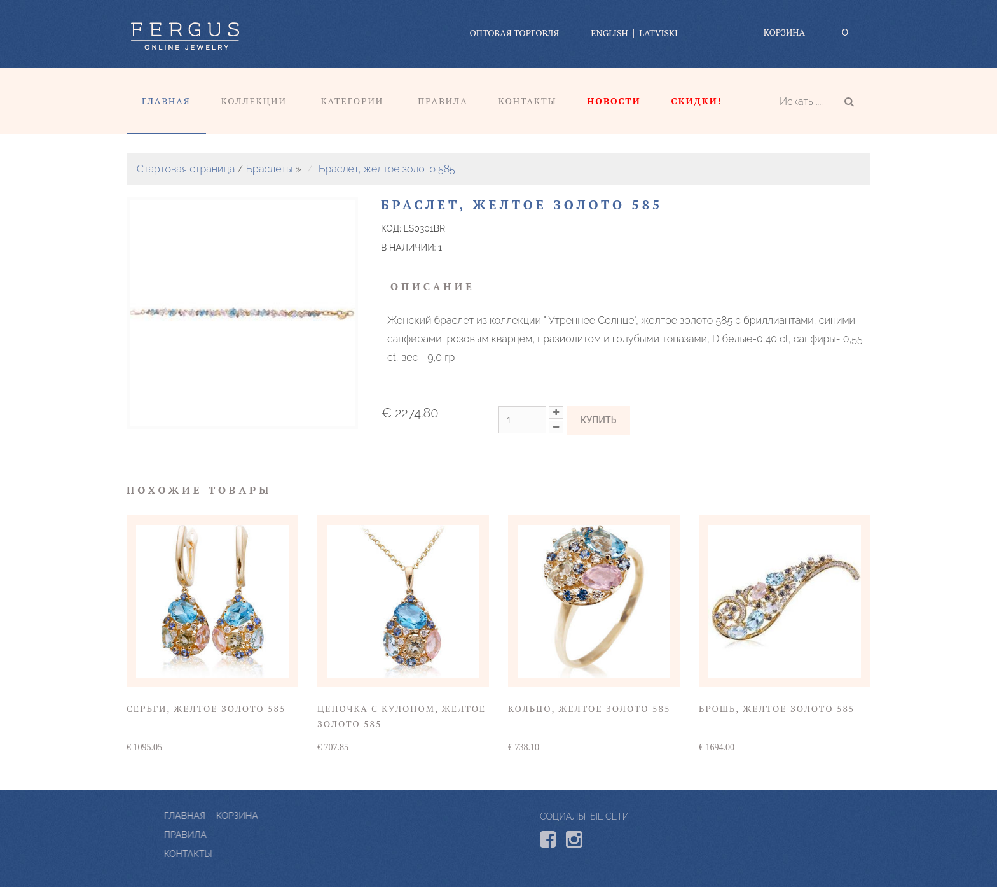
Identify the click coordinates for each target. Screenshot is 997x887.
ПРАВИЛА (242, 835)
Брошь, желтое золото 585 (777, 708)
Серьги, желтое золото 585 (206, 708)
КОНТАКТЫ (245, 854)
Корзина (784, 32)
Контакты (527, 101)
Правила (443, 101)
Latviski (658, 33)
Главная (166, 101)
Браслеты (269, 169)
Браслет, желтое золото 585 (387, 169)
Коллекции (254, 101)
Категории (352, 101)
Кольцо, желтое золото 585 (589, 708)
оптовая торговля (514, 33)
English (609, 33)
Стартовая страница (186, 169)
